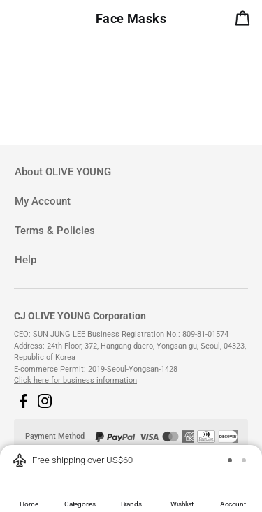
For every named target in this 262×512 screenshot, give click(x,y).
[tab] (131, 172)
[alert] (245, 21)
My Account (43, 201)
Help (25, 260)
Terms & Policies (55, 230)
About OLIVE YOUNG (63, 172)
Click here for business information (75, 380)
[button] (23, 401)
